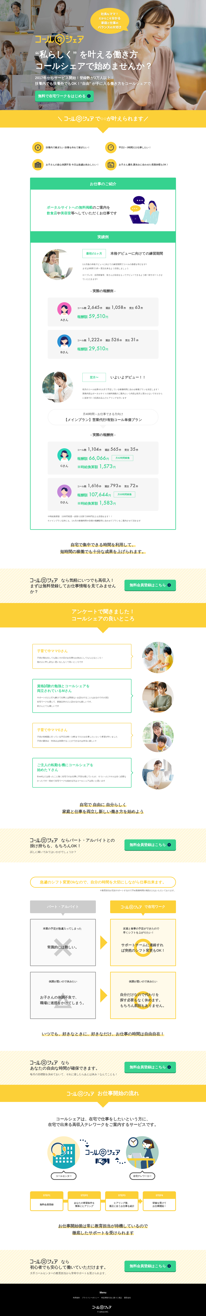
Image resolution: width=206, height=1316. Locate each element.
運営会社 (127, 1298)
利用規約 (76, 1298)
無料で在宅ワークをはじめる (64, 96)
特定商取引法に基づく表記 (111, 1298)
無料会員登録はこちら (150, 585)
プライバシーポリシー (90, 1298)
